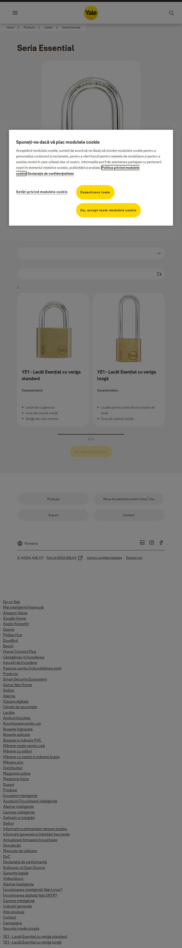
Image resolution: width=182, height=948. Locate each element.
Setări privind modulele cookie (42, 192)
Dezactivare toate (95, 192)
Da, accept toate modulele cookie (108, 210)
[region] (91, 178)
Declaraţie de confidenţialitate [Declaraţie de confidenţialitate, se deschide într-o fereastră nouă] (50, 173)
